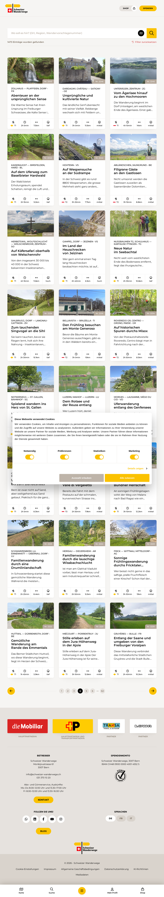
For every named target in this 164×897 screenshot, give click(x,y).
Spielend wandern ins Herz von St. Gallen (28, 406)
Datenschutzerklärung (116, 869)
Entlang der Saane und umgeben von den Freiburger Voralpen (132, 642)
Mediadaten (82, 874)
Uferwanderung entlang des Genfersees (132, 406)
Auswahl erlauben (81, 478)
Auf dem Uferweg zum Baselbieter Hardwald (29, 173)
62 (102, 691)
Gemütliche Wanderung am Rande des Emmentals (29, 644)
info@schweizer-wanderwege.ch (43, 774)
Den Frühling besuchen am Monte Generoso (82, 327)
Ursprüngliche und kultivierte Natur (78, 97)
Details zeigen (135, 468)
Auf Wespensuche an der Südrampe (77, 171)
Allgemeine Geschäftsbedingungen (80, 869)
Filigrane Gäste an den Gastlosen (127, 171)
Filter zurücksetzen (146, 42)
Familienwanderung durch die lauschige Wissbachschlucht (79, 559)
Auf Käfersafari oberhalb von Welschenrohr (30, 252)
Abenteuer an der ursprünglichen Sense (28, 97)
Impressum (50, 869)
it (131, 818)
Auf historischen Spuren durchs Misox (131, 329)
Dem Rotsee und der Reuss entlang (77, 403)
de (110, 818)
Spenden (148, 8)
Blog (43, 831)
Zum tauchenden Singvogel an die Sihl (28, 329)
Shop (126, 8)
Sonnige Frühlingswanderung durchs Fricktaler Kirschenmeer (131, 562)
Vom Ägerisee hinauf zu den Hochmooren (130, 94)
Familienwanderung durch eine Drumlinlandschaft (27, 564)
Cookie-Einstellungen (27, 869)
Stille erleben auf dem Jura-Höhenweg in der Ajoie (79, 642)
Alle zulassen (127, 478)
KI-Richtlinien (141, 869)
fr (121, 818)
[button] (82, 891)
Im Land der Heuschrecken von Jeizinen (74, 249)
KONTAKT (43, 799)
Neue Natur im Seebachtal (125, 250)
